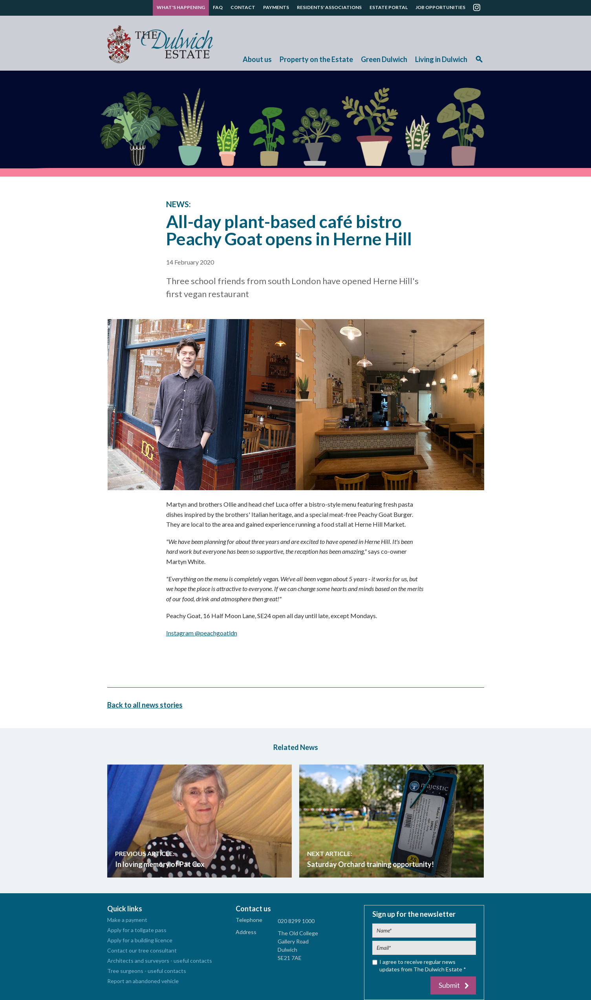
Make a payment (127, 919)
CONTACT (243, 7)
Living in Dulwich (441, 59)
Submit (449, 985)
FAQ (218, 7)
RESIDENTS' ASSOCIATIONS (329, 7)
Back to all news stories (145, 704)
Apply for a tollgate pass (137, 930)
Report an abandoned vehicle (143, 981)
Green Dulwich (384, 59)
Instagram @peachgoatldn (201, 633)
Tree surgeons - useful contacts (146, 970)
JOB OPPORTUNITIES (440, 7)
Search (479, 62)
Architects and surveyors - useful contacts (159, 960)
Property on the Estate (316, 59)
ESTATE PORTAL (389, 7)
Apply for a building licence (139, 940)
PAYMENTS (276, 7)
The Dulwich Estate (160, 44)
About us (257, 59)
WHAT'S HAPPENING (181, 7)
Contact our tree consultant (142, 950)
